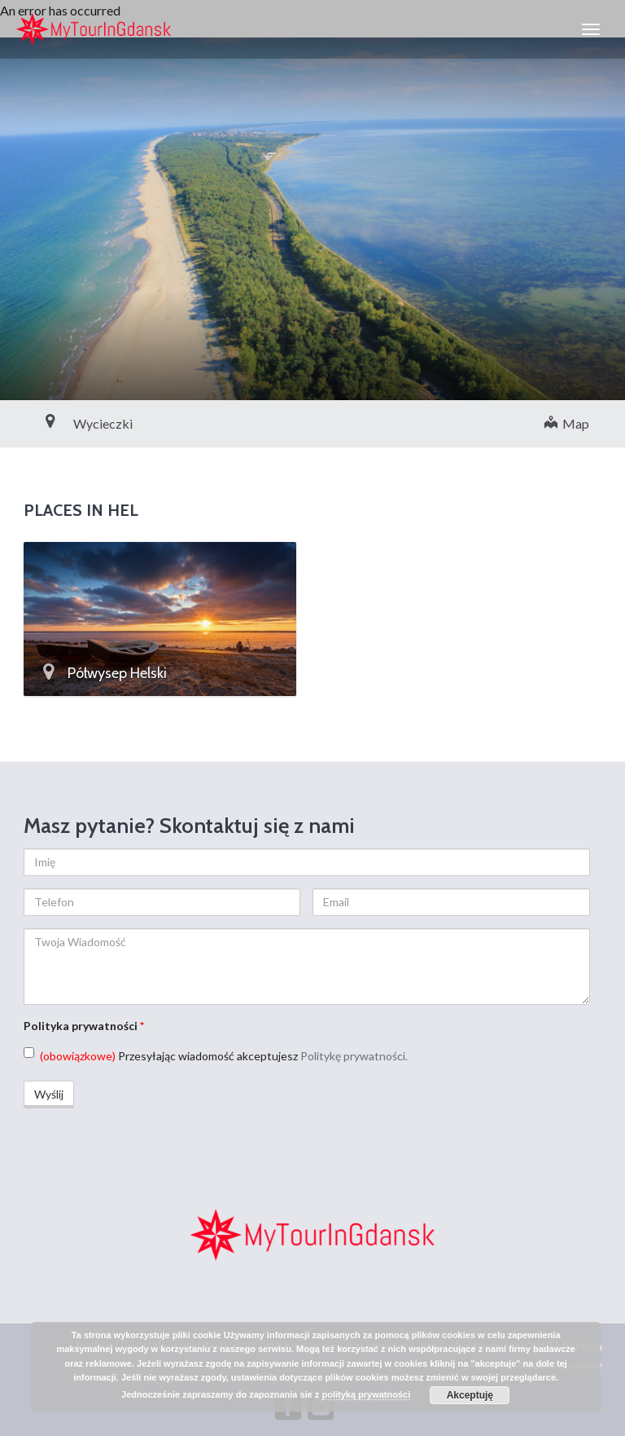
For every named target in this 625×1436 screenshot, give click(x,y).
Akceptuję (470, 1395)
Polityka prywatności (84, 1026)
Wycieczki (66, 423)
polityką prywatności (365, 1394)
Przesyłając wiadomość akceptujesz (216, 1055)
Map (566, 423)
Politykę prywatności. (354, 1056)
